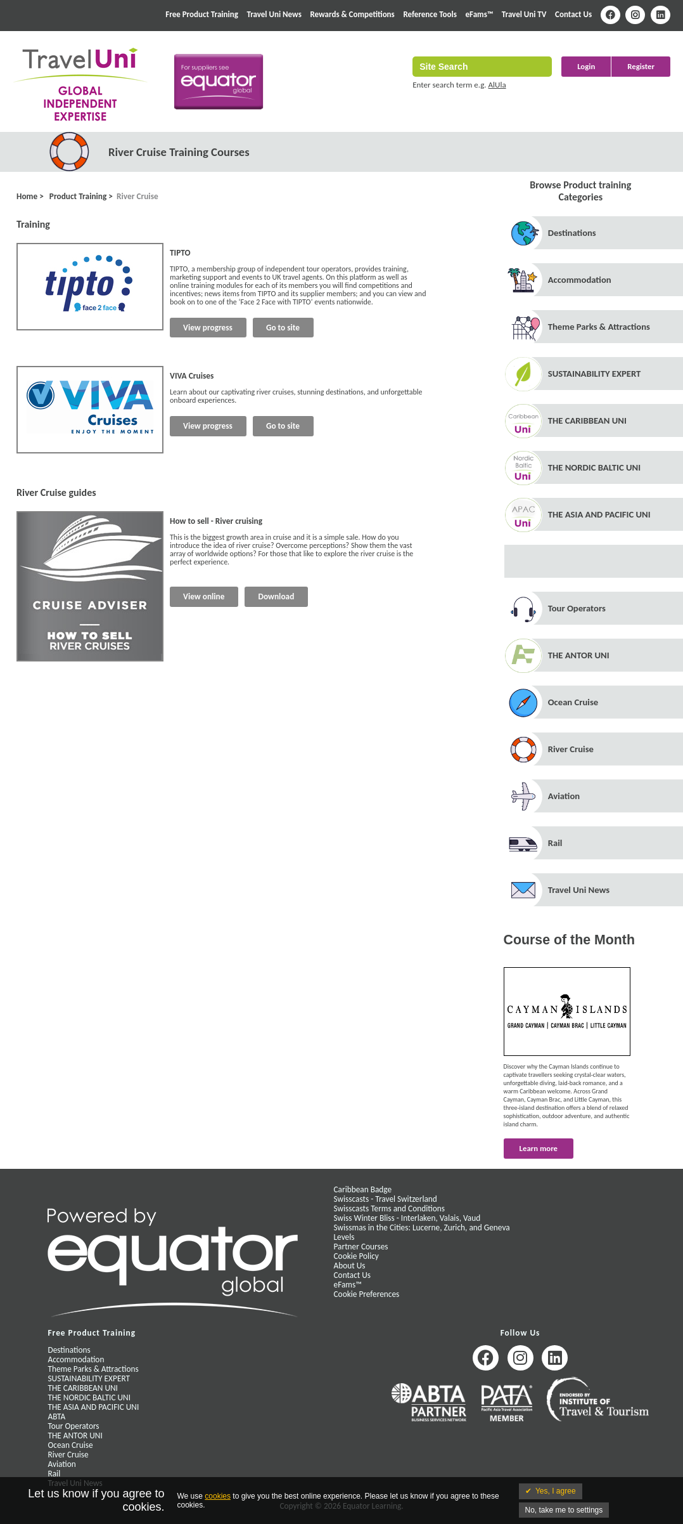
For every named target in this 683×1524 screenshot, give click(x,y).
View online (203, 596)
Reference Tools (430, 14)
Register (640, 66)
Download (276, 596)
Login (586, 66)
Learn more (539, 1148)
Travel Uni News (273, 14)
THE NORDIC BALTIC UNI (594, 467)
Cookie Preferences (367, 1294)
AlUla (497, 84)
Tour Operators (577, 608)
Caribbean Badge (363, 1189)
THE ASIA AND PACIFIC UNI (599, 514)
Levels (344, 1237)
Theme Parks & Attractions (599, 326)
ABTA (56, 1416)
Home (26, 196)
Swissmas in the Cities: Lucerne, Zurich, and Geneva (422, 1227)
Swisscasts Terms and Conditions (389, 1208)
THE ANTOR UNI (579, 655)
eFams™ (480, 14)
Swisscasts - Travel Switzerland (385, 1199)
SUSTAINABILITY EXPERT (594, 373)
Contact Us (573, 14)
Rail (555, 843)
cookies (218, 1496)
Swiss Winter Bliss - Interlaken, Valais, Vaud (407, 1218)
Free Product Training (201, 14)
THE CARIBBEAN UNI (587, 420)
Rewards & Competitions (352, 14)
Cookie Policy (356, 1256)
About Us (350, 1265)
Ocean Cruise (573, 702)
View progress (208, 327)
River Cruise (137, 196)
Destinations (572, 232)
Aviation (564, 796)
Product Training (77, 196)
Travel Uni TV (524, 14)
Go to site (283, 327)
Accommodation (579, 279)
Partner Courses (361, 1246)
